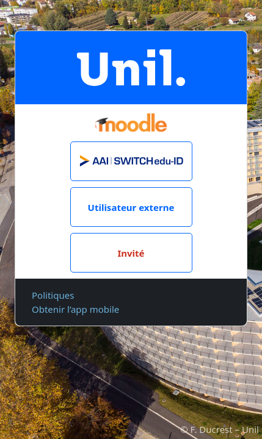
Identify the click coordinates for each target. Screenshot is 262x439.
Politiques (53, 295)
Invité (130, 253)
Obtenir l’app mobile (75, 309)
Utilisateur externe (131, 207)
